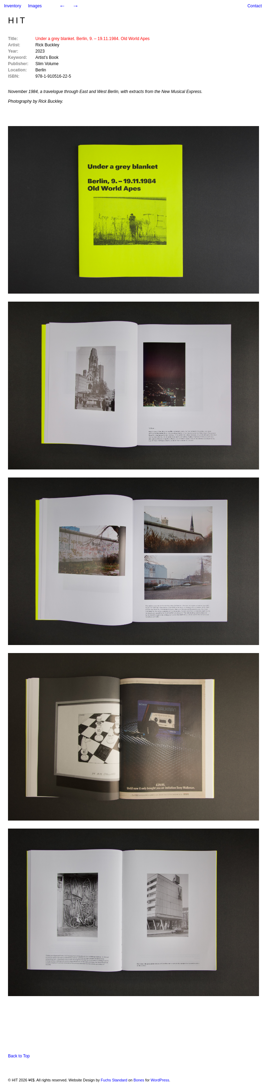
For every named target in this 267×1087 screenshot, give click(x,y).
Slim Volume (47, 63)
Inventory (12, 5)
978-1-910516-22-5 (53, 76)
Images (35, 5)
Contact (255, 5)
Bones (139, 1080)
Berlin (40, 70)
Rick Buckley (47, 44)
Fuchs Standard (114, 1080)
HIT (17, 20)
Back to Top (19, 1056)
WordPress (160, 1080)
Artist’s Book (46, 57)
